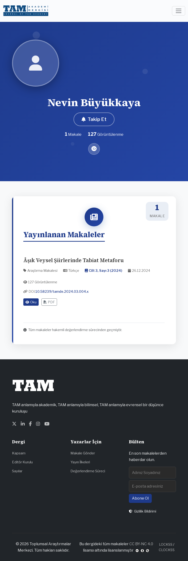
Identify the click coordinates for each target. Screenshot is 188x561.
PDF (49, 302)
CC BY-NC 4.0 (141, 544)
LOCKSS (165, 544)
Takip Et (94, 119)
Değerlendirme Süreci (87, 471)
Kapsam (18, 453)
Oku (31, 302)
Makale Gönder (82, 453)
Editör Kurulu (22, 462)
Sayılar (17, 471)
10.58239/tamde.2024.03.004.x (62, 291)
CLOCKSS (167, 550)
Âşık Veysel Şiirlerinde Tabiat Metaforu (73, 260)
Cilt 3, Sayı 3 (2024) (105, 270)
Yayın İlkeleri (80, 462)
